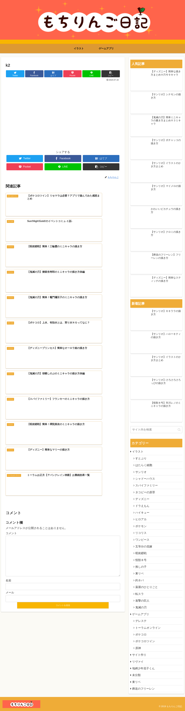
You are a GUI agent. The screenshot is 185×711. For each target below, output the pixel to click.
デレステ (141, 620)
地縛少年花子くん (143, 668)
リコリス (141, 532)
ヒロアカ (141, 519)
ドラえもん (142, 505)
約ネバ (139, 580)
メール (10, 448)
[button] (179, 429)
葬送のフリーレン (143, 688)
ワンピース (142, 539)
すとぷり (141, 458)
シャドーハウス (145, 478)
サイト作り (139, 654)
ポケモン (141, 526)
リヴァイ (137, 661)
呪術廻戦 (141, 553)
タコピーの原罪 (145, 492)
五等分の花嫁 (143, 546)
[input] (156, 429)
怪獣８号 (141, 560)
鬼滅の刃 (141, 607)
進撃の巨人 (142, 600)
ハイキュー (142, 512)
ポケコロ (141, 634)
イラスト (137, 451)
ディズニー (142, 499)
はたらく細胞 (143, 465)
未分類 (136, 675)
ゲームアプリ (140, 614)
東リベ (139, 573)
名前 (8, 436)
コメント (11, 389)
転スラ (139, 593)
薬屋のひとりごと (146, 587)
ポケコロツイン (145, 641)
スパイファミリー (146, 485)
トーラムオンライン (148, 627)
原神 (138, 648)
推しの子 (141, 566)
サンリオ (141, 472)
